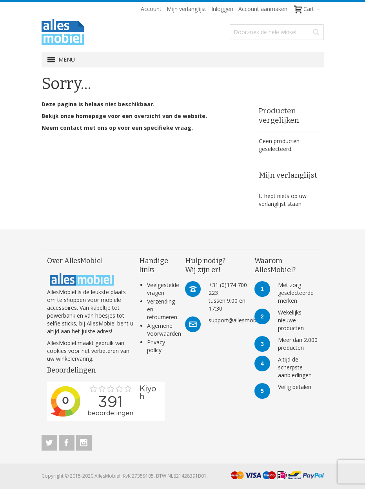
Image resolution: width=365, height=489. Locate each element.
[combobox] (277, 32)
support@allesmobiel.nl (238, 320)
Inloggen (222, 9)
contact (71, 127)
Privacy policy (156, 346)
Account (151, 9)
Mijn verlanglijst (186, 9)
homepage (91, 116)
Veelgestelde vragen (163, 288)
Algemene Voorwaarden (164, 329)
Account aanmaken (262, 9)
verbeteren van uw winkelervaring (88, 354)
